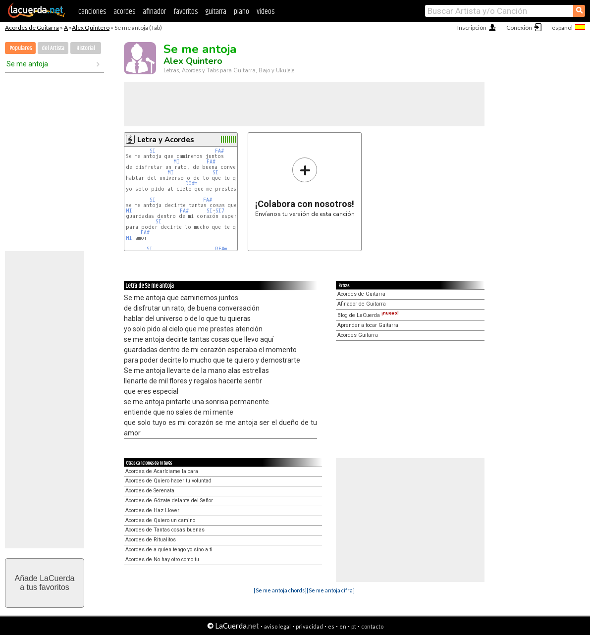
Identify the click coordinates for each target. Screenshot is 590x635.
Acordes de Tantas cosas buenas (165, 530)
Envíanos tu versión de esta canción (305, 187)
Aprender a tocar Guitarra (367, 325)
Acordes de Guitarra (32, 27)
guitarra (215, 11)
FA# (219, 151)
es (331, 626)
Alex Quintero (90, 27)
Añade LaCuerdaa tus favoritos (45, 582)
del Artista (53, 48)
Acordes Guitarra (357, 335)
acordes (124, 11)
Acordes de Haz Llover (152, 510)
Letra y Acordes (165, 140)
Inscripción (471, 27)
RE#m (221, 249)
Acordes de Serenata (149, 490)
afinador (154, 11)
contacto (372, 626)
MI (176, 162)
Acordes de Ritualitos (150, 539)
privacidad (309, 626)
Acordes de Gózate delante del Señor (169, 500)
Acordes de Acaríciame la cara (161, 471)
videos (265, 11)
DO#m (191, 183)
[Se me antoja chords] (280, 590)
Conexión (519, 27)
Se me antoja (27, 64)
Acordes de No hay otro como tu (162, 559)
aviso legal (277, 626)
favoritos (185, 11)
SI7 (219, 211)
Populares (20, 48)
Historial (85, 48)
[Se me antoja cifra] (331, 590)
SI (153, 151)
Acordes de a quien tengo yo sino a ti (169, 549)
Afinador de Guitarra (361, 304)
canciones (92, 11)
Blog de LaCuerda (368, 315)
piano (241, 11)
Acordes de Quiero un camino (160, 520)
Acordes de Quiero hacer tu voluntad (168, 480)
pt (353, 626)
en (342, 626)
